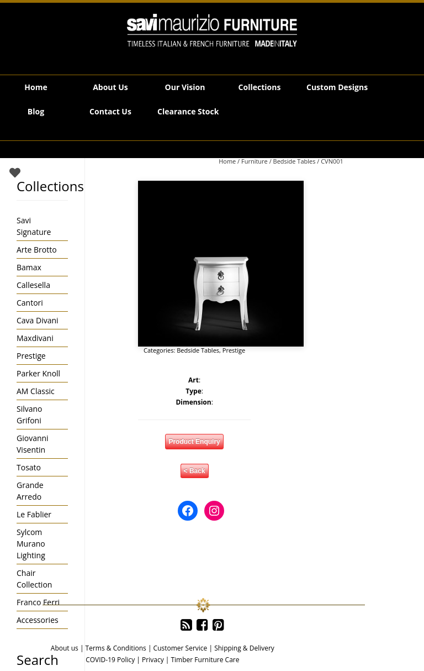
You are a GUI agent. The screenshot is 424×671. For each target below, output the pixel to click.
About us (64, 648)
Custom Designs (337, 87)
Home (35, 87)
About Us (110, 87)
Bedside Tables (294, 161)
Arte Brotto (37, 249)
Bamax (29, 267)
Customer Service (180, 648)
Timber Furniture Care (205, 659)
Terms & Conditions (116, 648)
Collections (260, 87)
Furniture (254, 161)
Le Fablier (34, 514)
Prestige (233, 350)
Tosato (29, 467)
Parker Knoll (38, 373)
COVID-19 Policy (110, 659)
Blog (36, 111)
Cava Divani (38, 320)
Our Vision (185, 87)
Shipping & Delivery (244, 648)
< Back (194, 471)
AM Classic (36, 391)
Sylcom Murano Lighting (31, 543)
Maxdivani (35, 338)
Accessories (38, 620)
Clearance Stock (188, 111)
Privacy (153, 659)
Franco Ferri (38, 602)
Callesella (33, 285)
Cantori (30, 302)
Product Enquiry (194, 441)
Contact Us (110, 111)
